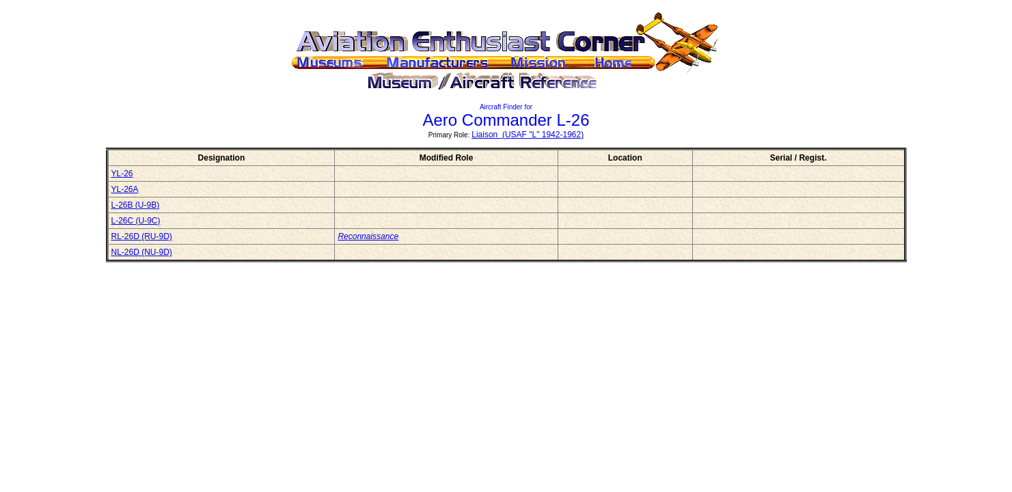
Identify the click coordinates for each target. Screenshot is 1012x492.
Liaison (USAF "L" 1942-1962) (527, 134)
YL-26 (122, 173)
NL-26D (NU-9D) (141, 252)
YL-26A (125, 189)
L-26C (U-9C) (136, 221)
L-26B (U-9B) (135, 205)
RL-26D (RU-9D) (141, 236)
